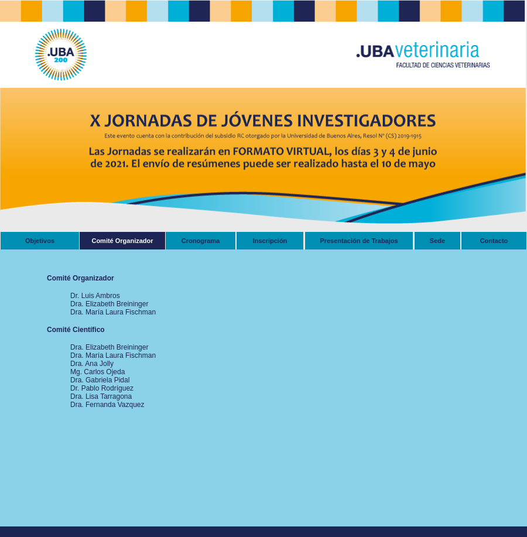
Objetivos (39, 240)
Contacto (494, 240)
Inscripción (270, 240)
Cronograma (201, 240)
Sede (437, 240)
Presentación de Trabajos (359, 240)
